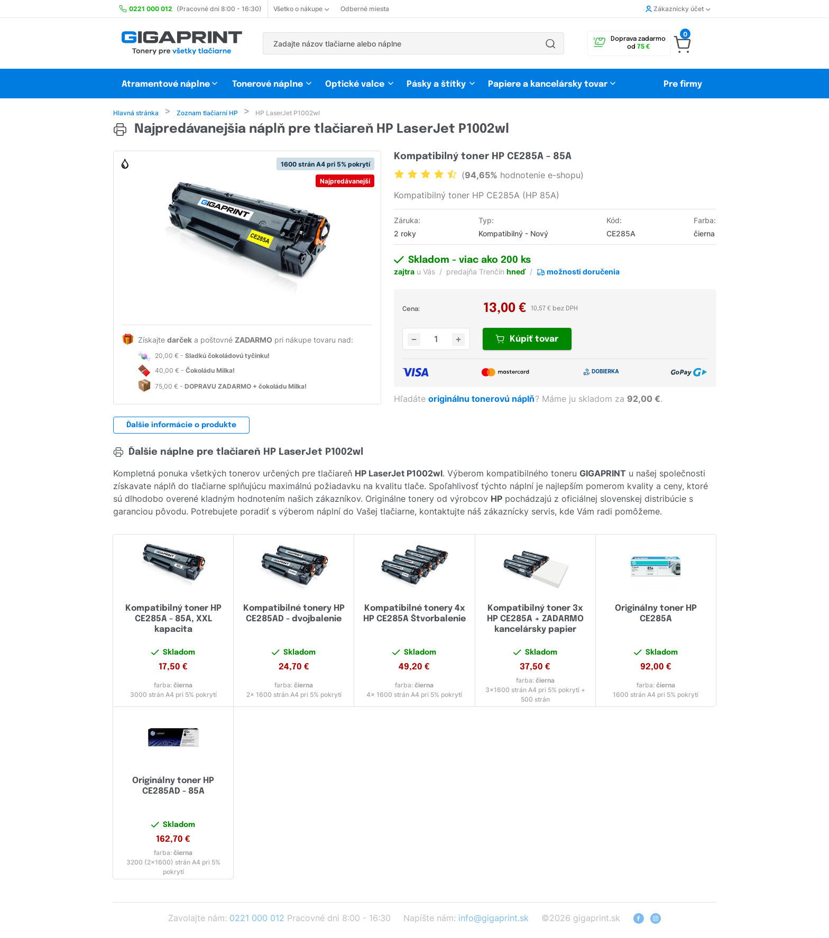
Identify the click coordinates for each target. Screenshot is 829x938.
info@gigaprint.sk (493, 919)
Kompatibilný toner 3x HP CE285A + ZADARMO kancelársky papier (535, 620)
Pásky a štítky (436, 84)
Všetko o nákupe (301, 9)
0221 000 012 (256, 919)
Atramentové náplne (166, 84)
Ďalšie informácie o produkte (181, 426)
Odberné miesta (364, 9)
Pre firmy (683, 84)
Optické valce (354, 84)
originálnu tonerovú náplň (482, 399)
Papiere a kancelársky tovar (549, 84)
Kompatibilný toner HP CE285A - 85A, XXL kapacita (173, 620)
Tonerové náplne (267, 84)
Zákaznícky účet (678, 9)
